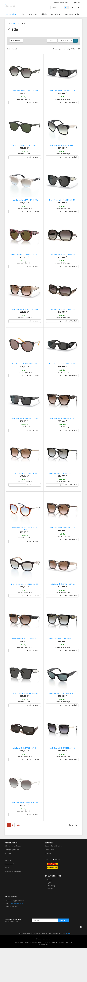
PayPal (49, 914)
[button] (71, 41)
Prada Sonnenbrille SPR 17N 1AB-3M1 (62, 316)
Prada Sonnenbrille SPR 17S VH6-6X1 (24, 373)
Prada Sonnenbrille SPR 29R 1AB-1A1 (62, 718)
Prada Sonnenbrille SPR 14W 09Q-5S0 (62, 202)
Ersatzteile (48, 885)
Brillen (22, 14)
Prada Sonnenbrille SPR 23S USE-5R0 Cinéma (24, 544)
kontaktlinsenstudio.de (61, 3)
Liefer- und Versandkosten (13, 877)
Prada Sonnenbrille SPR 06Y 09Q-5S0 (62, 91)
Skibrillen (44, 14)
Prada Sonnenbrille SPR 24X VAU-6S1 (24, 661)
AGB (6, 888)
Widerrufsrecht (9, 895)
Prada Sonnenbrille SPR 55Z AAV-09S (62, 775)
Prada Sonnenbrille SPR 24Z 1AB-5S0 (25, 718)
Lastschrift (50, 920)
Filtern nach (16, 41)
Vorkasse (49, 911)
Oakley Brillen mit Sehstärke (53, 877)
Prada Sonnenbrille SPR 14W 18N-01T (24, 259)
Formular (14, 938)
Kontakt (7, 899)
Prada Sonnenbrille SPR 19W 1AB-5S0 (24, 430)
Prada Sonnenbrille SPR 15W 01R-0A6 (24, 316)
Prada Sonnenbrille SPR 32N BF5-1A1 (25, 775)
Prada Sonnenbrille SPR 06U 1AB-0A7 (25, 91)
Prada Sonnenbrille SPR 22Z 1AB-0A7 (62, 487)
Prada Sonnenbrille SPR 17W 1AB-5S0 (62, 373)
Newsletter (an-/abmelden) (13, 902)
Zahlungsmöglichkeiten (12, 881)
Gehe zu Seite (72, 856)
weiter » (18, 856)
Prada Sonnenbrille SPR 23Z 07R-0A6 (62, 544)
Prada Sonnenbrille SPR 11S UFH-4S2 (25, 202)
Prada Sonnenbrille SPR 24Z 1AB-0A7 (62, 661)
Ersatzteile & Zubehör (72, 14)
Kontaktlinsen (56, 14)
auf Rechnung (51, 917)
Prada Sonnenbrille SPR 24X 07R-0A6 (62, 604)
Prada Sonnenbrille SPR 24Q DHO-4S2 (24, 604)
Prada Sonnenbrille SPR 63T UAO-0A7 (24, 832)
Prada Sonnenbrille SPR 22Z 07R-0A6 (24, 487)
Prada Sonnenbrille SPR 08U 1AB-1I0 (24, 145)
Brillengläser (33, 14)
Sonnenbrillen (11, 14)
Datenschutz (8, 892)
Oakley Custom (49, 881)
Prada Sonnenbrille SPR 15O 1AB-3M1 (62, 259)
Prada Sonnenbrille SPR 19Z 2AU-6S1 (62, 430)
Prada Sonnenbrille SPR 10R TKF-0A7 (62, 145)
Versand (67, 965)
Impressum (8, 885)
